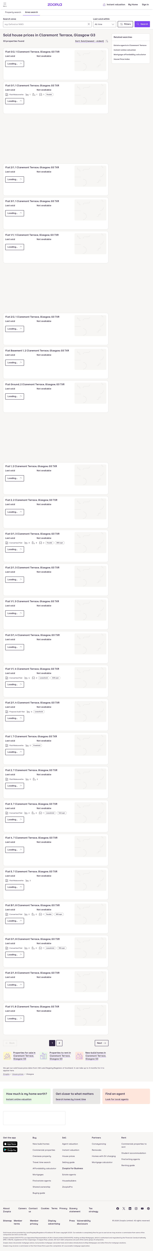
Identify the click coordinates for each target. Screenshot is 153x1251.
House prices (18, 1074)
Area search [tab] (31, 12)
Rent (123, 1138)
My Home (133, 4)
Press (72, 1221)
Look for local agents (116, 1099)
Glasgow (30, 1074)
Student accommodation (133, 1153)
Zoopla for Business (72, 1168)
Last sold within (101, 19)
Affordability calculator (44, 1168)
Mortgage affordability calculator (130, 54)
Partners (96, 1138)
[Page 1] (52, 1043)
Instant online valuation (125, 50)
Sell (64, 1138)
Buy (34, 1138)
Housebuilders (69, 1180)
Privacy (63, 1208)
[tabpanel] (76, 21)
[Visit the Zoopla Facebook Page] (117, 1210)
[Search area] (47, 24)
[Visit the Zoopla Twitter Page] (123, 1210)
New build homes (41, 1144)
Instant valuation (114, 4)
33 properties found (13, 41)
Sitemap (7, 1221)
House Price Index (122, 59)
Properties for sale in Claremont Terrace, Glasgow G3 (24, 1056)
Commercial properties (44, 1150)
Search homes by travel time (71, 1099)
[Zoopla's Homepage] (55, 5)
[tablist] (21, 12)
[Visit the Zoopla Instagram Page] (136, 1210)
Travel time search (42, 1162)
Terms (54, 1208)
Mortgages (38, 1174)
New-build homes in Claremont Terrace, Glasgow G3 (95, 1056)
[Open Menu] (5, 4)
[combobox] (47, 22)
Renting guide (128, 1165)
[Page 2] (59, 1043)
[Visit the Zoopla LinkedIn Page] (130, 1210)
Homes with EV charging (104, 1156)
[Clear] (88, 24)
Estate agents (69, 1174)
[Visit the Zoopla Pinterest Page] (148, 1210)
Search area (9, 19)
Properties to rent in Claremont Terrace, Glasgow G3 (60, 1056)
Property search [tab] (13, 12)
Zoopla (6, 1074)
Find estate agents (42, 1180)
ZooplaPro (67, 1187)
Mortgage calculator (102, 1162)
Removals (96, 1150)
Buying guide (39, 1193)
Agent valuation (70, 1144)
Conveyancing (99, 1144)
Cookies (45, 1208)
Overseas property (42, 1156)
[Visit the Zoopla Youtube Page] (142, 1210)
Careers (22, 1208)
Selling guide (68, 1162)
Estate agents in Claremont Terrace (130, 45)
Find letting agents (130, 1159)
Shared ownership (41, 1187)
